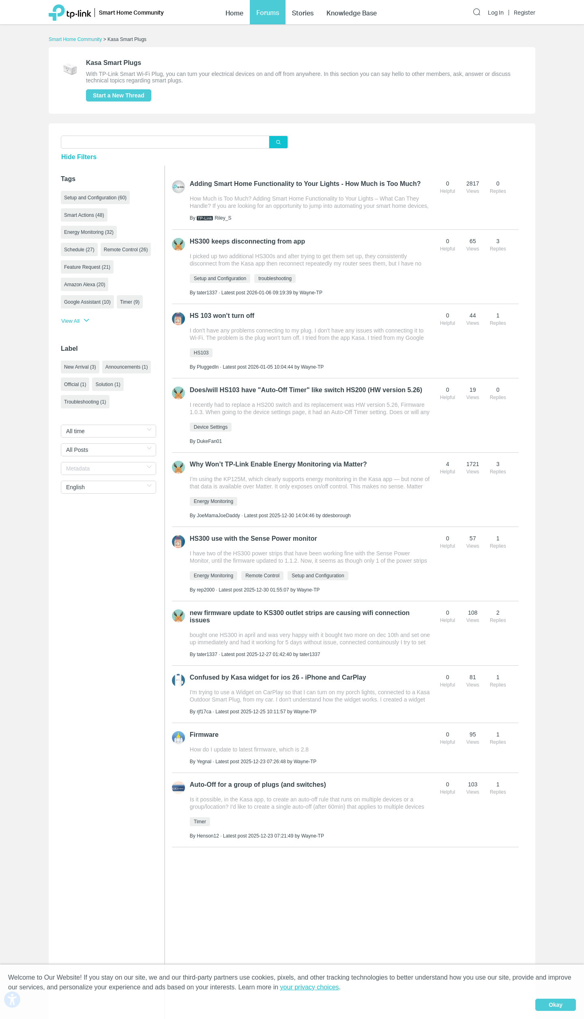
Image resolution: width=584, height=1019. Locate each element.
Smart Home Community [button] (131, 12)
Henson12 (208, 836)
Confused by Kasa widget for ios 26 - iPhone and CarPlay (278, 677)
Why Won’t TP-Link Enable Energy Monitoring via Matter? (278, 464)
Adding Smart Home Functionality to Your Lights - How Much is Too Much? (305, 183)
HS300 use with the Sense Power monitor (253, 538)
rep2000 (206, 590)
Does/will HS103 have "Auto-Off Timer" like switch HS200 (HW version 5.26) (306, 389)
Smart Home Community (75, 39)
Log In (496, 12)
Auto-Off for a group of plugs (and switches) (258, 784)
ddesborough (336, 515)
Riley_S (223, 218)
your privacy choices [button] (309, 987)
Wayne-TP (311, 293)
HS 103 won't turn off (222, 315)
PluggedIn (208, 367)
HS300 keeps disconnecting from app (247, 241)
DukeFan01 (209, 441)
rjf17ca (204, 712)
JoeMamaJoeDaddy (218, 515)
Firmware (204, 734)
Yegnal (204, 761)
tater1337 (207, 293)
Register (524, 12)
